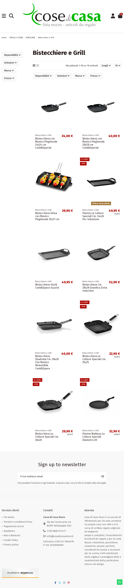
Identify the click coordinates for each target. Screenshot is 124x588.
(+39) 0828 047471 (56, 530)
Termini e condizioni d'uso (18, 521)
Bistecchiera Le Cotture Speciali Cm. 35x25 (94, 359)
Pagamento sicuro (14, 526)
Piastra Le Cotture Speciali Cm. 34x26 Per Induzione (93, 216)
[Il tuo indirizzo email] (58, 476)
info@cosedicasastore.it (60, 536)
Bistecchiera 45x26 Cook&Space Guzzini (47, 286)
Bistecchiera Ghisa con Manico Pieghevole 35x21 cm (47, 216)
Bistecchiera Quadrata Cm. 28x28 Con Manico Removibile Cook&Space (47, 362)
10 (117, 65)
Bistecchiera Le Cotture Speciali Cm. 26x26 (47, 436)
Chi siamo (9, 517)
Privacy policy (11, 544)
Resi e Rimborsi (12, 535)
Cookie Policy (11, 540)
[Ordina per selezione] (106, 65)
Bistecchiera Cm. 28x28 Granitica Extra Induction (94, 287)
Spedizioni (9, 530)
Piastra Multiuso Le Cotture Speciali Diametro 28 (93, 436)
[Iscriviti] (102, 476)
